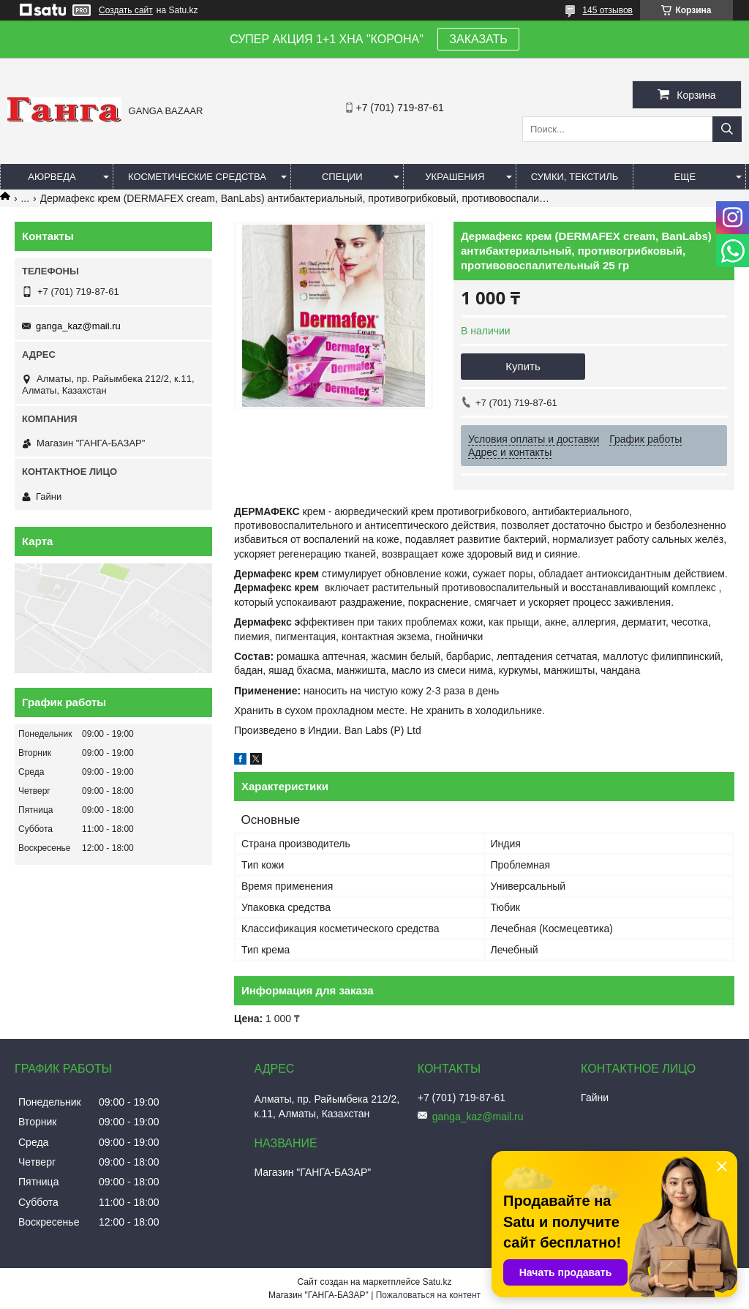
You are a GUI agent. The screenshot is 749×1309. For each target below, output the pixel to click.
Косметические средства (197, 176)
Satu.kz (436, 1282)
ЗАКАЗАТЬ (478, 39)
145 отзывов (607, 10)
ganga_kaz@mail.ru (78, 325)
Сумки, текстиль (575, 176)
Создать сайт (126, 10)
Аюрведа (51, 176)
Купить (522, 366)
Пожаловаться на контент (428, 1295)
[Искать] (727, 129)
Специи (342, 176)
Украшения (454, 176)
